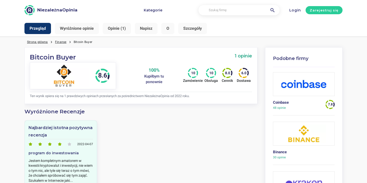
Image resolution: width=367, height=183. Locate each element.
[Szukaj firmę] (239, 10)
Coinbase (281, 102)
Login (295, 10)
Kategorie (153, 10)
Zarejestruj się (324, 10)
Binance (280, 152)
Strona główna (37, 42)
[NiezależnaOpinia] (50, 10)
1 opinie (243, 56)
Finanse (61, 42)
